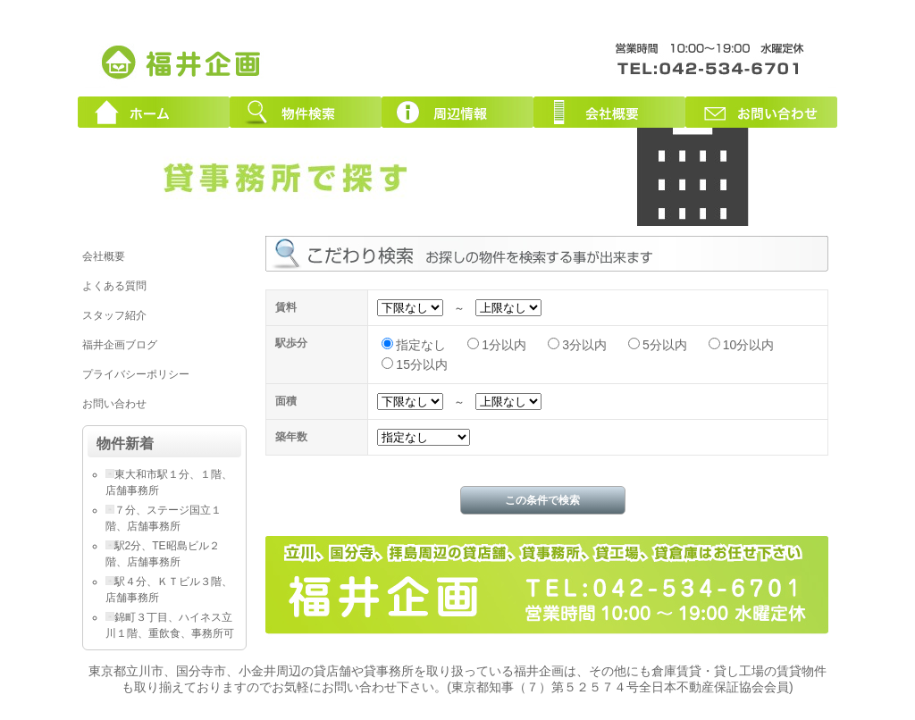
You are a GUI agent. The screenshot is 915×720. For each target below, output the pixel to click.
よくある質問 (114, 286)
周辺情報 (457, 112)
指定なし (421, 345)
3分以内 (584, 345)
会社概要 (609, 112)
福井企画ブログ (119, 345)
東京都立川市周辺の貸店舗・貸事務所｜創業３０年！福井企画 (182, 61)
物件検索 (306, 112)
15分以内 (422, 364)
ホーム (154, 112)
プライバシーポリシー (135, 374)
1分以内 (504, 345)
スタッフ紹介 (114, 315)
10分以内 (749, 345)
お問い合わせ (761, 112)
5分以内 (664, 345)
